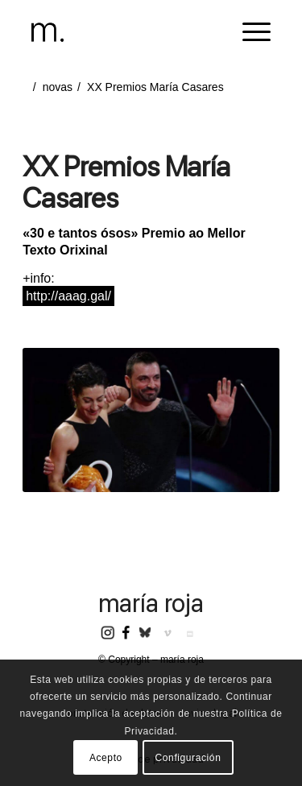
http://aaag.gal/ (68, 296)
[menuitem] (248, 32)
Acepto (105, 757)
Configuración (188, 757)
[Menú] (248, 32)
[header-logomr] (126, 32)
